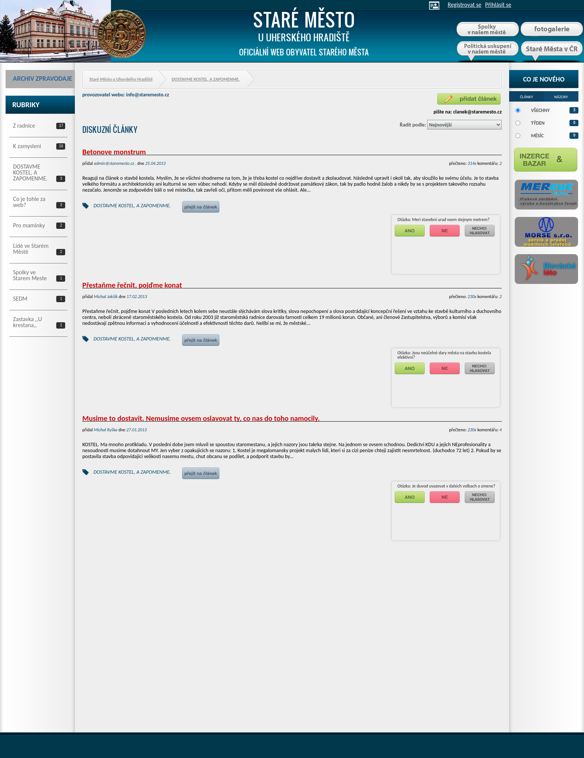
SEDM (20, 298)
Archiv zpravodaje (42, 78)
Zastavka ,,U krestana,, (27, 322)
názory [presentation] (561, 96)
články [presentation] (526, 96)
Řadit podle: (413, 125)
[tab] (526, 96)
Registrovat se (464, 4)
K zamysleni (27, 146)
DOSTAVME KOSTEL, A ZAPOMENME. (30, 172)
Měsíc (537, 135)
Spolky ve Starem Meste (30, 275)
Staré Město (304, 31)
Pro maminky (29, 225)
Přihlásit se (498, 4)
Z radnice (24, 125)
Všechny (540, 110)
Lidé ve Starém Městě (30, 248)
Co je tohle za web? (29, 201)
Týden (538, 123)
